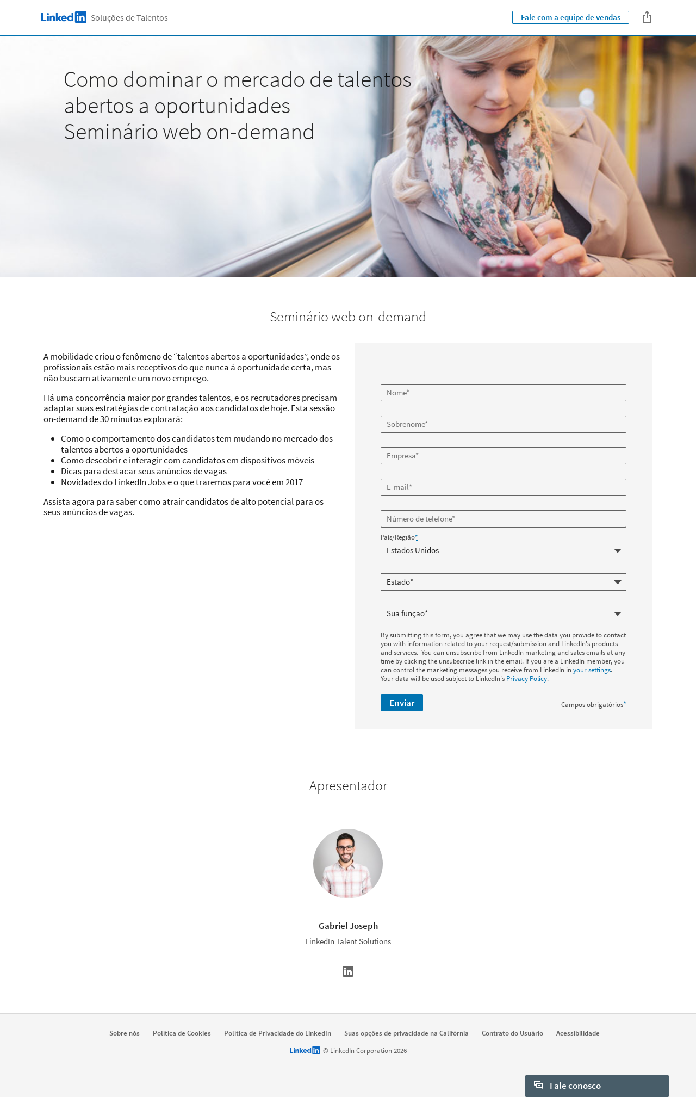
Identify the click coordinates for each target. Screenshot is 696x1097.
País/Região (399, 537)
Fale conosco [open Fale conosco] (567, 1086)
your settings (592, 669)
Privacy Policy (526, 678)
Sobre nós (124, 1033)
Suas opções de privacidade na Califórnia (406, 1033)
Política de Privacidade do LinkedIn (277, 1033)
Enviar (401, 703)
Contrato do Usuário (512, 1033)
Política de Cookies (182, 1033)
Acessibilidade (578, 1033)
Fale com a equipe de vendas (570, 17)
